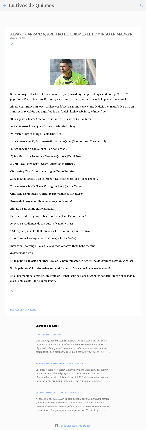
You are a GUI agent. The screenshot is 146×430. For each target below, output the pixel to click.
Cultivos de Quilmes (31, 5)
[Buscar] (58, 5)
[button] (12, 44)
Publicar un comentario (23, 309)
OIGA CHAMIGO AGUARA (49, 334)
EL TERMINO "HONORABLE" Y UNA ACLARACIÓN (61, 363)
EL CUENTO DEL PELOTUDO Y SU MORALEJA (59, 392)
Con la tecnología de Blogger (73, 425)
